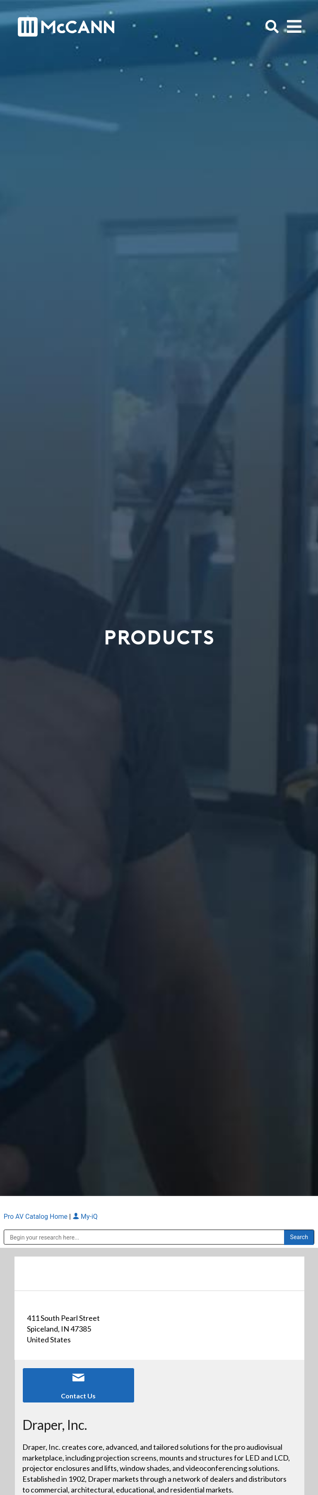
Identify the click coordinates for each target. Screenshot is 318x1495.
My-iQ (85, 1216)
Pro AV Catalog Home (36, 1216)
